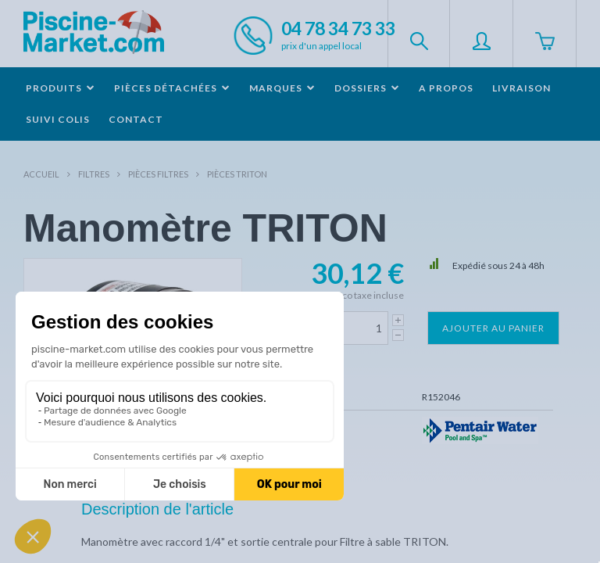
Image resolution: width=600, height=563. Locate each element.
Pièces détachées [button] (172, 88)
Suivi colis (58, 119)
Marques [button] (282, 88)
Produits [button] (60, 88)
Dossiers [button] (367, 88)
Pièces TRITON (237, 174)
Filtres (93, 174)
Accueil (41, 174)
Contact (136, 119)
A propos (446, 88)
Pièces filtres (158, 174)
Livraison (521, 88)
